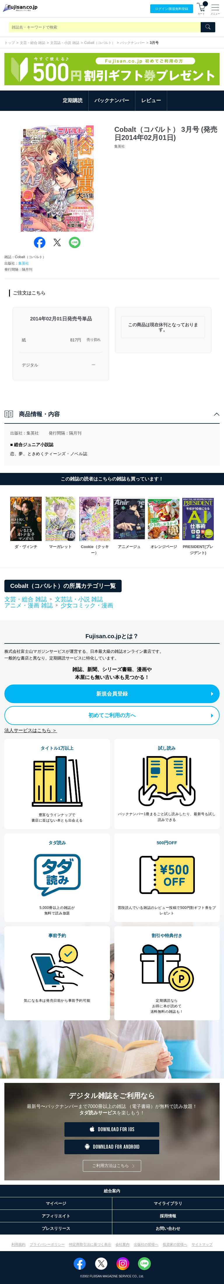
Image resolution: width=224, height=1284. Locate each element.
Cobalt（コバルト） (100, 43)
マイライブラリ (168, 1203)
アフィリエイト (56, 1216)
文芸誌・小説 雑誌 (64, 43)
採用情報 (168, 1216)
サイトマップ (202, 1244)
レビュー (151, 100)
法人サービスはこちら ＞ (30, 730)
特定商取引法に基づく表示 (90, 1244)
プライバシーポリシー (47, 1244)
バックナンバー (132, 43)
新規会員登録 (154, 694)
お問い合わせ (168, 1228)
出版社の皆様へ (146, 1244)
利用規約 (18, 1244)
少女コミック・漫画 (87, 605)
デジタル (30, 365)
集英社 (23, 263)
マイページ (56, 1203)
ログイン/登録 (171, 9)
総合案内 (112, 1191)
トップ (9, 43)
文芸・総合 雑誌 (32, 43)
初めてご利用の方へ (150, 715)
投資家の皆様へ (175, 1244)
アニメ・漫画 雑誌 (28, 606)
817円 (75, 340)
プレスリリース (56, 1228)
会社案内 (123, 1244)
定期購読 (73, 100)
